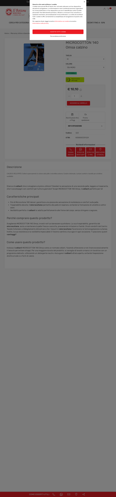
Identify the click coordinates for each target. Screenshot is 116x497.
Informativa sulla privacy (41, 23)
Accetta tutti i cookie (58, 32)
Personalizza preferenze (58, 36)
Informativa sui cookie (62, 21)
